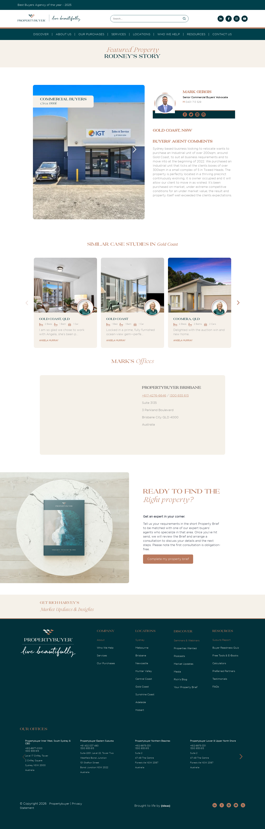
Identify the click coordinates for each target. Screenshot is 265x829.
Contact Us (222, 34)
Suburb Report (221, 640)
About (101, 640)
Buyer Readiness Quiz (225, 647)
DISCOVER (41, 34)
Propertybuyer (59, 803)
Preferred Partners (223, 671)
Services (102, 655)
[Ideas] (165, 806)
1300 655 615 (179, 395)
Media (177, 671)
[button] (241, 757)
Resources (196, 34)
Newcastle (141, 663)
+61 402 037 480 (89, 745)
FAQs (215, 686)
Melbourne (141, 647)
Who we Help (168, 34)
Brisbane (140, 655)
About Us (63, 34)
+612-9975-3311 (143, 745)
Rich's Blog (180, 679)
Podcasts (179, 656)
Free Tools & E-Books (225, 655)
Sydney (139, 640)
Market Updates (183, 663)
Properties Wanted (185, 648)
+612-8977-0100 (33, 748)
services (118, 34)
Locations (141, 34)
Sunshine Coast (144, 694)
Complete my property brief (168, 559)
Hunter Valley (143, 671)
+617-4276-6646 (154, 395)
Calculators (219, 663)
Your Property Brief (185, 687)
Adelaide (140, 702)
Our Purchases (91, 34)
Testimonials (219, 678)
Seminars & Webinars (187, 640)
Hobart (139, 710)
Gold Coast (142, 686)
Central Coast (143, 678)
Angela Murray (48, 340)
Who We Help (105, 647)
